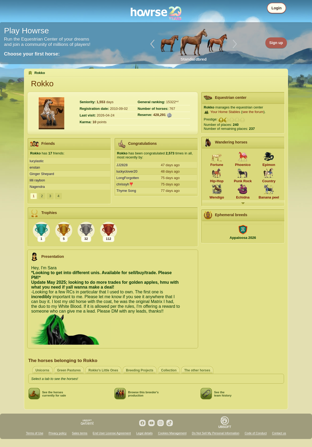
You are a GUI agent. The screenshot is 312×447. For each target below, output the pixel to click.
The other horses (197, 370)
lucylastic (37, 161)
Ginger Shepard (42, 174)
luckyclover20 (127, 171)
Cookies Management (172, 433)
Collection (169, 370)
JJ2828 (122, 165)
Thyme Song (126, 191)
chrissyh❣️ (125, 184)
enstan (35, 167)
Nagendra (37, 187)
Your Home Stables (225, 112)
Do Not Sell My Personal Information (215, 433)
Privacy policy (57, 433)
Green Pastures (69, 370)
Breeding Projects (139, 370)
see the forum (252, 112)
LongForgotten (128, 178)
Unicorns (42, 370)
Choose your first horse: (32, 54)
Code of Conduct (256, 433)
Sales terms (79, 433)
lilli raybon (37, 180)
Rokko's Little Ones (103, 370)
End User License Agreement (112, 433)
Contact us (279, 433)
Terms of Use (34, 433)
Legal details (144, 433)
